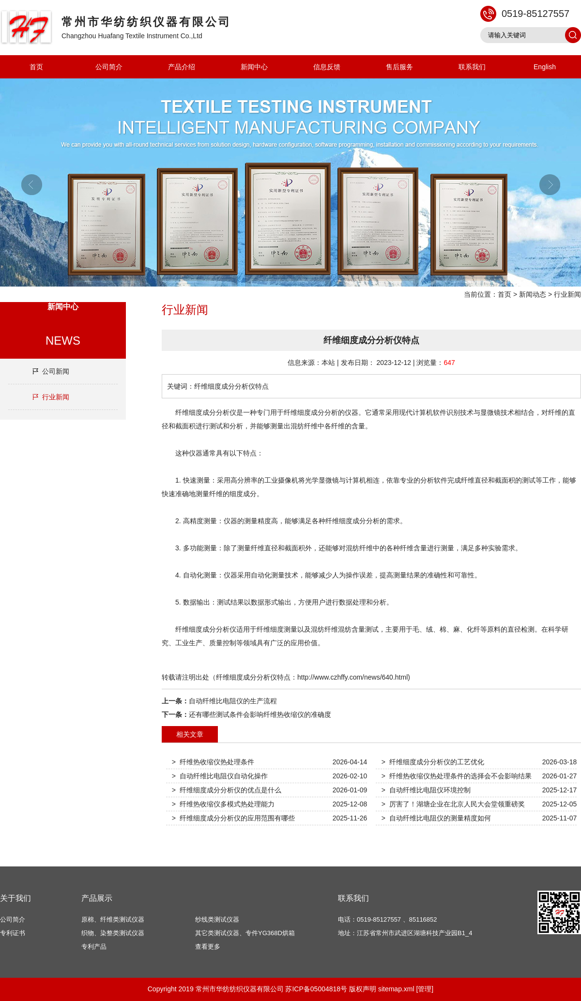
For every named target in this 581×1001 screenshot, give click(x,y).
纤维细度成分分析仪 (205, 412)
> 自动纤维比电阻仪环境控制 (426, 790)
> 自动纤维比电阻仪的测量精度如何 (436, 818)
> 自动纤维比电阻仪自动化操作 (220, 776)
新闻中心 (254, 67)
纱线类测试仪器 (217, 919)
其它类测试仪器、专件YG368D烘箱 (245, 933)
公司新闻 (55, 371)
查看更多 (207, 946)
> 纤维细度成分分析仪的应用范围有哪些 (233, 818)
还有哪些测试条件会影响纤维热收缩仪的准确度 (260, 714)
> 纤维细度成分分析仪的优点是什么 (226, 790)
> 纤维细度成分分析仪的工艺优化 (433, 762)
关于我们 (15, 898)
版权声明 (362, 989)
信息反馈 (326, 67)
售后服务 (399, 67)
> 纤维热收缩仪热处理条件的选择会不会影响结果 (457, 776)
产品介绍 (181, 67)
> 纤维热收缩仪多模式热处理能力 (223, 804)
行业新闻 (567, 294)
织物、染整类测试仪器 (112, 933)
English (545, 67)
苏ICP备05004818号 (316, 989)
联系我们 (472, 67)
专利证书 (12, 933)
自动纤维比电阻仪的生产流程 (233, 701)
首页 (36, 67)
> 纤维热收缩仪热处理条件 (213, 762)
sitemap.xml (396, 989)
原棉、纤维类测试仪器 (112, 919)
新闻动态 (532, 294)
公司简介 (108, 67)
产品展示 (96, 898)
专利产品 (94, 946)
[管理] (424, 989)
